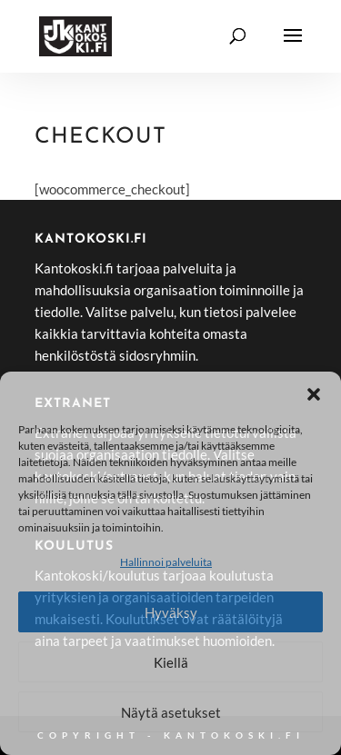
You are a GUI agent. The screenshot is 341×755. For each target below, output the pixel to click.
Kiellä (171, 662)
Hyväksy (171, 612)
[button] (314, 394)
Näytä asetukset (171, 712)
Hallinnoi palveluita (166, 562)
